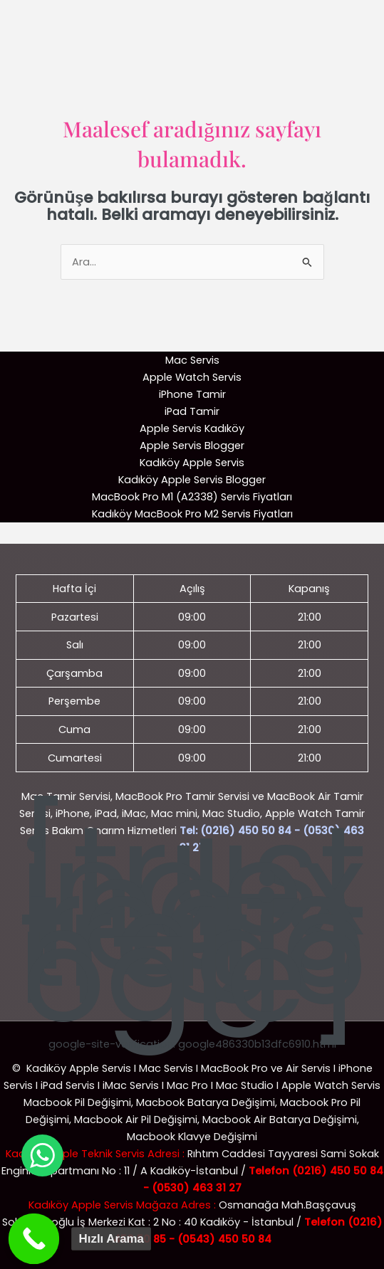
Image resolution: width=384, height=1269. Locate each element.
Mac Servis (192, 360)
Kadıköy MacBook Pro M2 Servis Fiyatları (192, 514)
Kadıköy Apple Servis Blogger (192, 480)
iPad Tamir (192, 411)
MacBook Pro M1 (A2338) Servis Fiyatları (192, 497)
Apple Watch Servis (192, 377)
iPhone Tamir (192, 394)
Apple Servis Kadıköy (192, 428)
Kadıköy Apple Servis (192, 463)
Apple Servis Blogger (192, 445)
